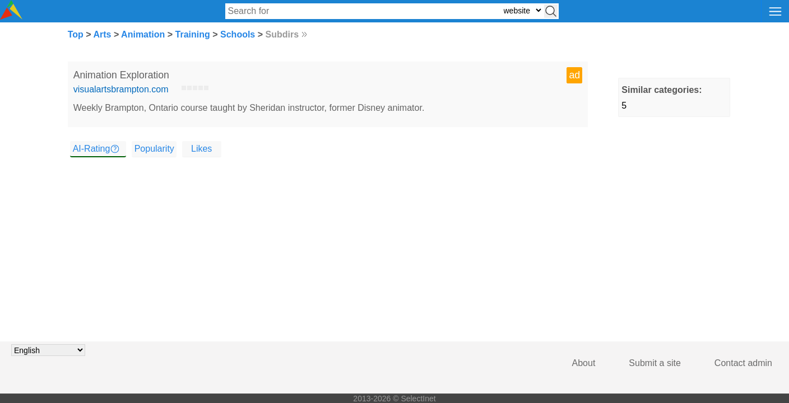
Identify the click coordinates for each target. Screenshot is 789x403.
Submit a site (654, 363)
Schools (237, 34)
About (584, 363)
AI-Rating (91, 148)
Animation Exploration (121, 75)
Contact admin (743, 363)
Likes (201, 148)
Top (75, 34)
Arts (102, 34)
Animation (143, 34)
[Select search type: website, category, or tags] (522, 10)
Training (192, 34)
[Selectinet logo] (11, 16)
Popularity (154, 148)
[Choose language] (48, 350)
